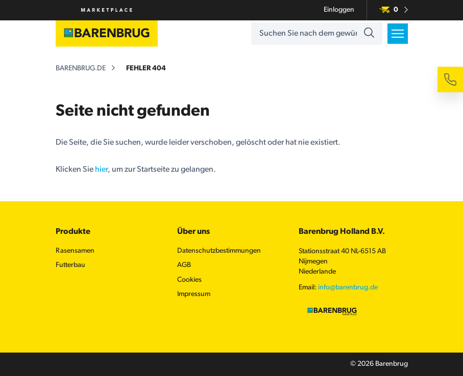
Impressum (193, 294)
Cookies (189, 280)
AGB (184, 265)
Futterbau (70, 265)
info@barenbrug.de (348, 287)
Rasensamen (75, 251)
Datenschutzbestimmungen (219, 251)
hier (101, 170)
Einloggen (339, 10)
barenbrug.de (81, 68)
